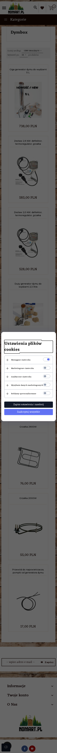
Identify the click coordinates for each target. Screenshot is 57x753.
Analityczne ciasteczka (21, 377)
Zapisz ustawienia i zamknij (28, 404)
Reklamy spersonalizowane (23, 393)
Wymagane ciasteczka (20, 360)
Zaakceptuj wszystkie (28, 412)
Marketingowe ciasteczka (22, 368)
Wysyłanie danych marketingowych (27, 385)
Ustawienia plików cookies (23, 347)
